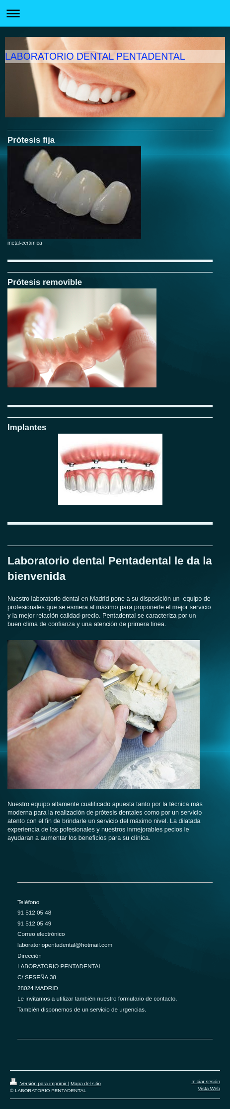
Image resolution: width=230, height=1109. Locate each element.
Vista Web (209, 1088)
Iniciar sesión (205, 1081)
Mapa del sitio (86, 1083)
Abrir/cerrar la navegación (115, 13)
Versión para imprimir (39, 1083)
